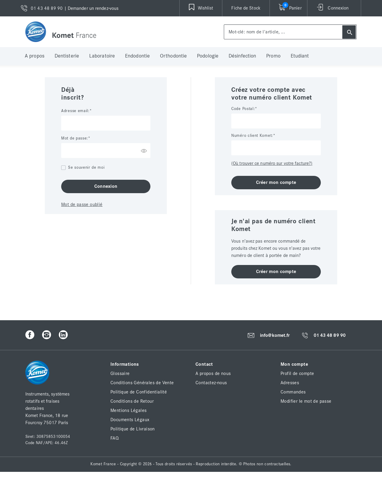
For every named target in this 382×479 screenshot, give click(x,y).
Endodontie (137, 56)
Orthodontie (173, 56)
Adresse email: (75, 111)
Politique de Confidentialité (138, 392)
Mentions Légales (128, 410)
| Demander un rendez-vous (91, 8)
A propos (34, 56)
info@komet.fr (275, 335)
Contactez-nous (211, 382)
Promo (273, 56)
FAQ (114, 438)
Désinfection (242, 56)
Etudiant (300, 56)
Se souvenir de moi (86, 167)
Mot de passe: (74, 138)
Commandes (293, 392)
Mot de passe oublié (82, 204)
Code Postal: (243, 109)
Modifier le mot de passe (306, 401)
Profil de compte (297, 373)
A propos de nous (213, 373)
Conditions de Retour (132, 401)
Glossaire (120, 373)
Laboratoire (102, 56)
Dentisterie (67, 56)
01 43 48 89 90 (330, 335)
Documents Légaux (129, 419)
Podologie (207, 56)
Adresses (290, 382)
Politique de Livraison (132, 429)
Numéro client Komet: (252, 136)
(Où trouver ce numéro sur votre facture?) (271, 163)
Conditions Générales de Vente (142, 382)
